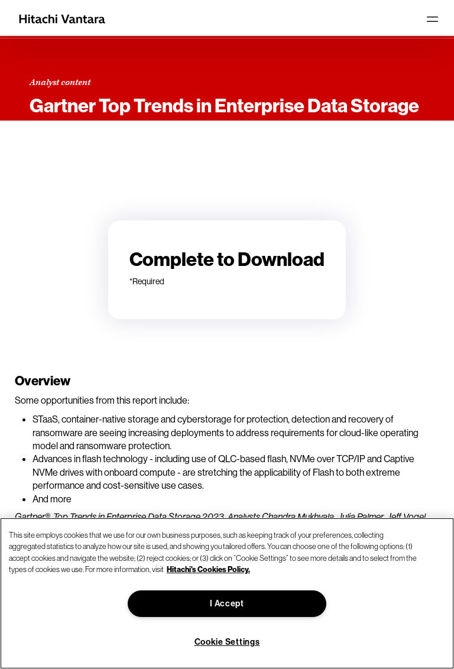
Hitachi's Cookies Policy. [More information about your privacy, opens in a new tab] (208, 569)
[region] (227, 593)
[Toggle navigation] (432, 19)
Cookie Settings (227, 641)
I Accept (227, 603)
